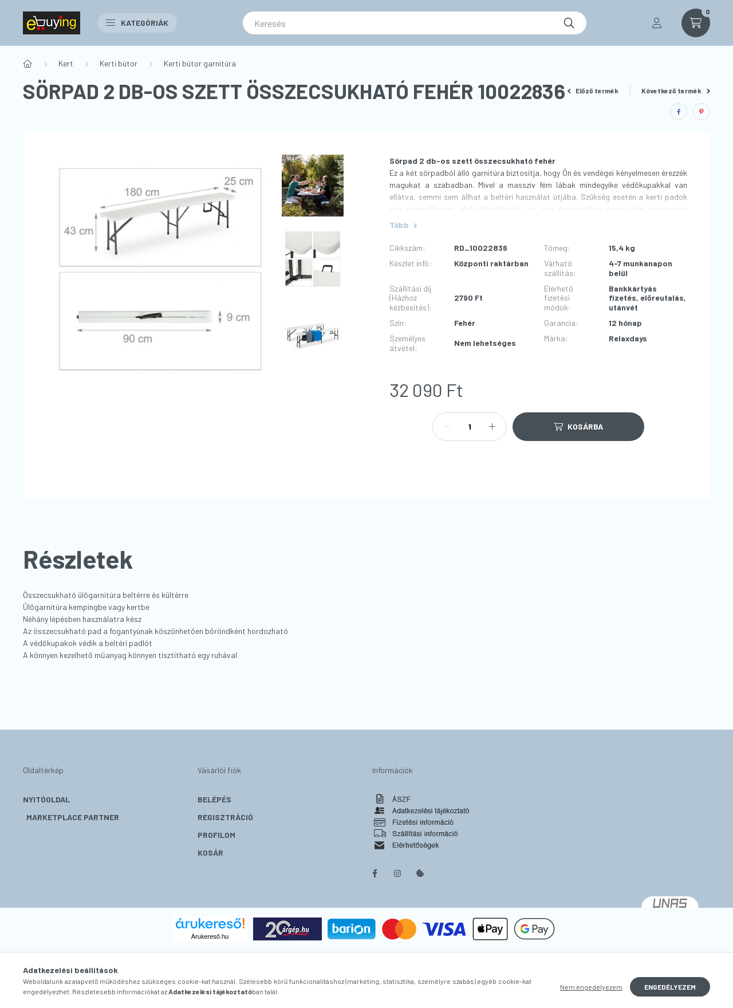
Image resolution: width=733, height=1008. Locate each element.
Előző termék (593, 90)
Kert (65, 63)
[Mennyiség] (469, 426)
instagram (397, 873)
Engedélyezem (670, 987)
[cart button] (695, 23)
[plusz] (492, 426)
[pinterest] (701, 111)
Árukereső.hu (209, 936)
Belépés (214, 799)
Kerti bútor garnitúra (200, 63)
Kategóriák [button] (137, 22)
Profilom (216, 835)
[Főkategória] (27, 63)
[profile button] (657, 23)
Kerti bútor (118, 63)
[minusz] (447, 426)
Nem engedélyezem (591, 987)
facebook (374, 873)
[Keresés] (414, 22)
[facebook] (678, 111)
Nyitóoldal (46, 799)
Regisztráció (225, 817)
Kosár (210, 852)
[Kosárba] (578, 426)
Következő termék (675, 90)
